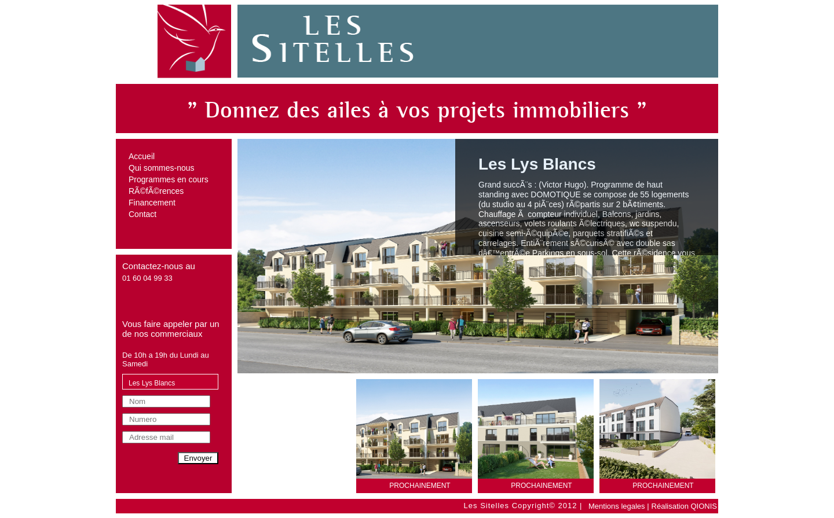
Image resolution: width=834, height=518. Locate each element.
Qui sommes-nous (162, 167)
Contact (142, 214)
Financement (152, 202)
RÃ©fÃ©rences (156, 191)
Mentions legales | (618, 506)
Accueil (142, 156)
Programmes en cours (169, 179)
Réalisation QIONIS (684, 506)
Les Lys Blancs (152, 383)
